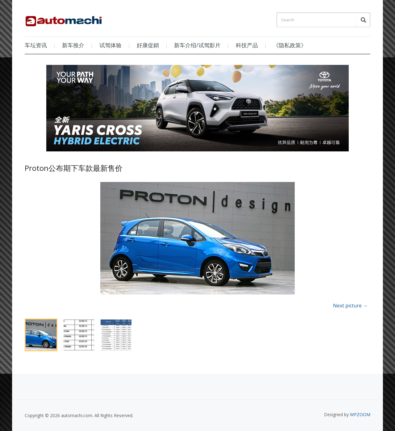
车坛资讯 (36, 45)
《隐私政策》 (289, 45)
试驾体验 (110, 45)
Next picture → (350, 305)
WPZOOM (360, 414)
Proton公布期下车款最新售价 (74, 168)
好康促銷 (148, 45)
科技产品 (247, 45)
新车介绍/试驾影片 (197, 45)
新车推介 (73, 45)
